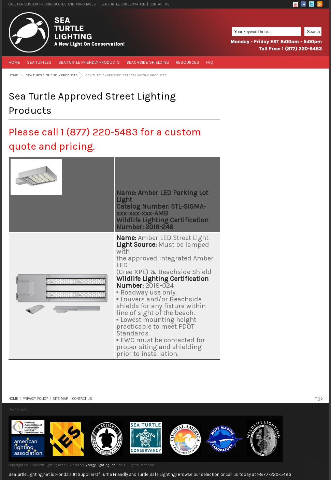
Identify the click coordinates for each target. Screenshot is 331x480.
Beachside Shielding (148, 62)
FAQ (209, 62)
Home (14, 62)
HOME (13, 398)
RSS (319, 4)
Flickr (295, 4)
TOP (318, 399)
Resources (187, 62)
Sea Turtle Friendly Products (89, 62)
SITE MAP (60, 398)
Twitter (311, 4)
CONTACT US (160, 4)
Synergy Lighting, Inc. (99, 465)
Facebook (303, 4)
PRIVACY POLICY (35, 398)
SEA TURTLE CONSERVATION (122, 4)
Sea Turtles (39, 62)
